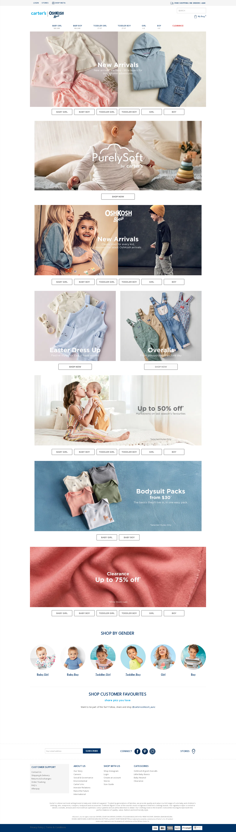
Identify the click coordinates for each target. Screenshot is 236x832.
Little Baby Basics (142, 774)
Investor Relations (82, 787)
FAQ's (34, 785)
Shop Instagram (111, 771)
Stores (45, 3)
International (80, 794)
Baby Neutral (140, 777)
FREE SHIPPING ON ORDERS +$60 (187, 3)
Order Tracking (38, 782)
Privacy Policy (36, 827)
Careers (77, 774)
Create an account (112, 777)
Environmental (80, 781)
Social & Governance (83, 777)
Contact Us (36, 772)
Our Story (78, 771)
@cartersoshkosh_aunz (143, 707)
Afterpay (35, 788)
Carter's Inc (79, 784)
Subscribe (92, 750)
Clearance (138, 781)
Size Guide (109, 784)
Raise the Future (81, 790)
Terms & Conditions (56, 827)
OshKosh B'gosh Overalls (145, 771)
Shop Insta (58, 3)
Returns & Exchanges (41, 778)
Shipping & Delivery (40, 775)
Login (36, 3)
